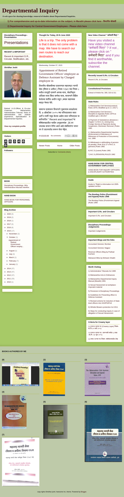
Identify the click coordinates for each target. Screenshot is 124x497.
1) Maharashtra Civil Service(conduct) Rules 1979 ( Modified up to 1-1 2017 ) (103, 107)
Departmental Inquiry (30, 10)
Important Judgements (96, 231)
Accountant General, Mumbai (99, 244)
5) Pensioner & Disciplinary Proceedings (103, 291)
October (12, 237)
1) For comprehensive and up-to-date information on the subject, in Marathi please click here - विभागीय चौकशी (61, 21)
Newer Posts (44, 146)
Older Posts (75, 146)
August (12, 251)
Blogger (83, 492)
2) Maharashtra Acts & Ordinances (101, 275)
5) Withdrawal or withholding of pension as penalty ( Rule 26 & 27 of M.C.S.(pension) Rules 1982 (103, 144)
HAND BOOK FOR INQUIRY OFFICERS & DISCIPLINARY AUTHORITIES (104, 171)
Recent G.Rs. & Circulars (98, 80)
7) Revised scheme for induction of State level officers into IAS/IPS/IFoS (103, 302)
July (11, 254)
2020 (9, 214)
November (13, 234)
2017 (9, 224)
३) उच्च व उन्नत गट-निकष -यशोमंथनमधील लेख (103, 339)
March (11, 257)
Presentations (16, 42)
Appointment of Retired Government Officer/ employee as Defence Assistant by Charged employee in (59, 75)
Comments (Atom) (64, 152)
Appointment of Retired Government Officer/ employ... (16, 243)
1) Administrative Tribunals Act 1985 (102, 271)
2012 (9, 275)
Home (59, 146)
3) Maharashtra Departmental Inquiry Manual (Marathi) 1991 (102, 280)
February (13, 261)
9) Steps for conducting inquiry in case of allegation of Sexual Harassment (104, 312)
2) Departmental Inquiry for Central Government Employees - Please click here (47, 26)
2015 (9, 231)
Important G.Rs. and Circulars (99, 216)
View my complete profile (15, 126)
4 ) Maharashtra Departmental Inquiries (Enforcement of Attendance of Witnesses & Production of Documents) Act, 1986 (103, 135)
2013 (9, 272)
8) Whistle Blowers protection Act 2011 (103, 307)
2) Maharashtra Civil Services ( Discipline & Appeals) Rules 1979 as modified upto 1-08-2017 (102, 114)
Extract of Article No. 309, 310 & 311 (102, 93)
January (12, 264)
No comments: (56, 136)
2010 (9, 282)
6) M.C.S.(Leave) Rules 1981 (99, 151)
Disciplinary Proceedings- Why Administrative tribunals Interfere (16, 186)
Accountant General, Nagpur (99, 248)
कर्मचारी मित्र (96, 55)
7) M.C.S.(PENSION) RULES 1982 (101, 154)
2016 (9, 227)
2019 (9, 217)
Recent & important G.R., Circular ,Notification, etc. (16, 57)
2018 (9, 221)
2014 (9, 268)
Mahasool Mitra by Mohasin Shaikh (101, 258)
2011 (9, 279)
